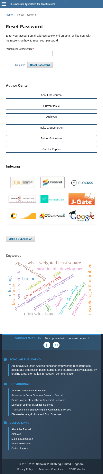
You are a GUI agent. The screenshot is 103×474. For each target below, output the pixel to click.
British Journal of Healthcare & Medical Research (38, 400)
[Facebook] (46, 345)
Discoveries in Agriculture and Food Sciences (36, 414)
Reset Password (40, 65)
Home (9, 14)
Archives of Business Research (28, 390)
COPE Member (77, 469)
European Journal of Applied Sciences (32, 404)
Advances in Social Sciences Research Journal (37, 395)
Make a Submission (51, 127)
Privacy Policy (25, 469)
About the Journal (51, 95)
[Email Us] (56, 345)
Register (20, 65)
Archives (51, 116)
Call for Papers (51, 149)
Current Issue (51, 106)
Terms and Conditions (51, 469)
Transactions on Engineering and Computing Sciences (41, 409)
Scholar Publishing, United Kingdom (60, 464)
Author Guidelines (51, 138)
